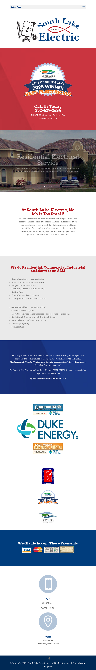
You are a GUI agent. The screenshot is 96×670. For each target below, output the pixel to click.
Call (48, 599)
